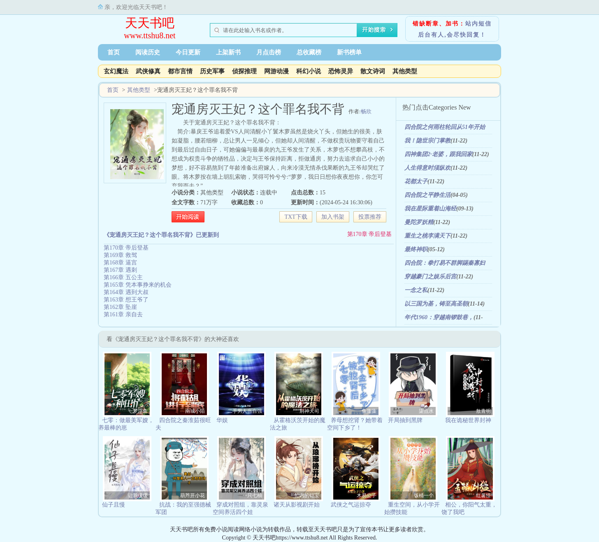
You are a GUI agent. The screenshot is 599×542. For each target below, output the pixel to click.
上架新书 (228, 52)
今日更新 (188, 52)
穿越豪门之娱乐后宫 (430, 276)
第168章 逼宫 (120, 262)
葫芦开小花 (192, 495)
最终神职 (415, 249)
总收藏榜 (309, 52)
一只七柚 (252, 495)
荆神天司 (309, 411)
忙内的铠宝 (307, 495)
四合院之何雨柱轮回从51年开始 (444, 127)
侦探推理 (244, 71)
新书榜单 (349, 52)
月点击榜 (268, 52)
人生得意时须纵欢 (427, 168)
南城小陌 (195, 411)
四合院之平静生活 (427, 195)
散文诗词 (372, 71)
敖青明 (483, 411)
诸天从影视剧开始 (297, 505)
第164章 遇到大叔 (126, 292)
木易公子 (366, 495)
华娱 (222, 420)
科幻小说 (308, 71)
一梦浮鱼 (138, 411)
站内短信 (478, 24)
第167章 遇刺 (120, 270)
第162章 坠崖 (120, 307)
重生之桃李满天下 (427, 236)
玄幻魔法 (116, 71)
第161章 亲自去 (123, 314)
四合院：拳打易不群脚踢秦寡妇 (444, 263)
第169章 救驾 (120, 255)
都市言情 (180, 71)
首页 (113, 52)
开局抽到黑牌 (405, 420)
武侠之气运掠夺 (351, 505)
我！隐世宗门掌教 (427, 141)
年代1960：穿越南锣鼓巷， (439, 317)
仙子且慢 (113, 505)
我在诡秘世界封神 (468, 420)
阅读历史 (147, 52)
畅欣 (366, 111)
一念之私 (415, 290)
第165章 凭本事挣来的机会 (138, 285)
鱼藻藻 (369, 411)
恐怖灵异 (340, 71)
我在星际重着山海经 (430, 209)
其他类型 (404, 71)
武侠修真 (148, 71)
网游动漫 (276, 71)
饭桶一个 (424, 495)
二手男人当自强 (245, 411)
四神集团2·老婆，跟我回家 (438, 154)
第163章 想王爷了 (126, 300)
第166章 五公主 (123, 277)
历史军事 (212, 71)
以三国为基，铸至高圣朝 (436, 304)
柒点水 (426, 411)
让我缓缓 (138, 495)
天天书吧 (149, 23)
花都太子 (415, 181)
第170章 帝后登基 (369, 234)
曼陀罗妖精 (418, 222)
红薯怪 (483, 495)
